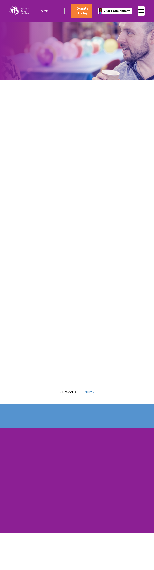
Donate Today (82, 11)
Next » (89, 392)
